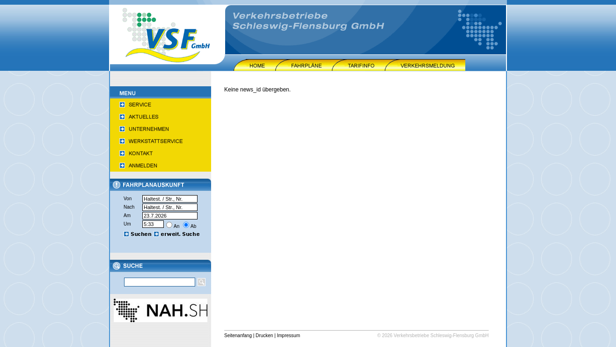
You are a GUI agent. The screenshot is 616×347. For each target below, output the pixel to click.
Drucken (264, 335)
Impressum (288, 335)
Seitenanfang (238, 335)
